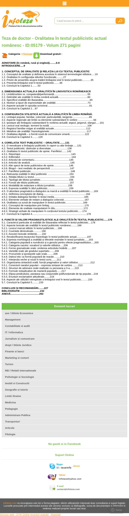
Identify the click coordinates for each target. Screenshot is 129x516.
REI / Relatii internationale (20, 370)
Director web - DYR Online (15, 514)
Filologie (27, 53)
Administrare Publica (17, 415)
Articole (9, 427)
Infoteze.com (10, 503)
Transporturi (12, 421)
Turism (9, 364)
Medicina (10, 402)
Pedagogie (11, 408)
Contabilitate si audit (17, 325)
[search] (83, 21)
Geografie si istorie (16, 389)
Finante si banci (14, 351)
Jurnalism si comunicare (20, 338)
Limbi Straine (13, 396)
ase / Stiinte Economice (19, 313)
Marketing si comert (17, 357)
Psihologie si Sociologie (19, 376)
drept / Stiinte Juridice (18, 345)
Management (12, 319)
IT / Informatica (14, 332)
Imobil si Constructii (17, 383)
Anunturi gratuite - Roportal (45, 514)
